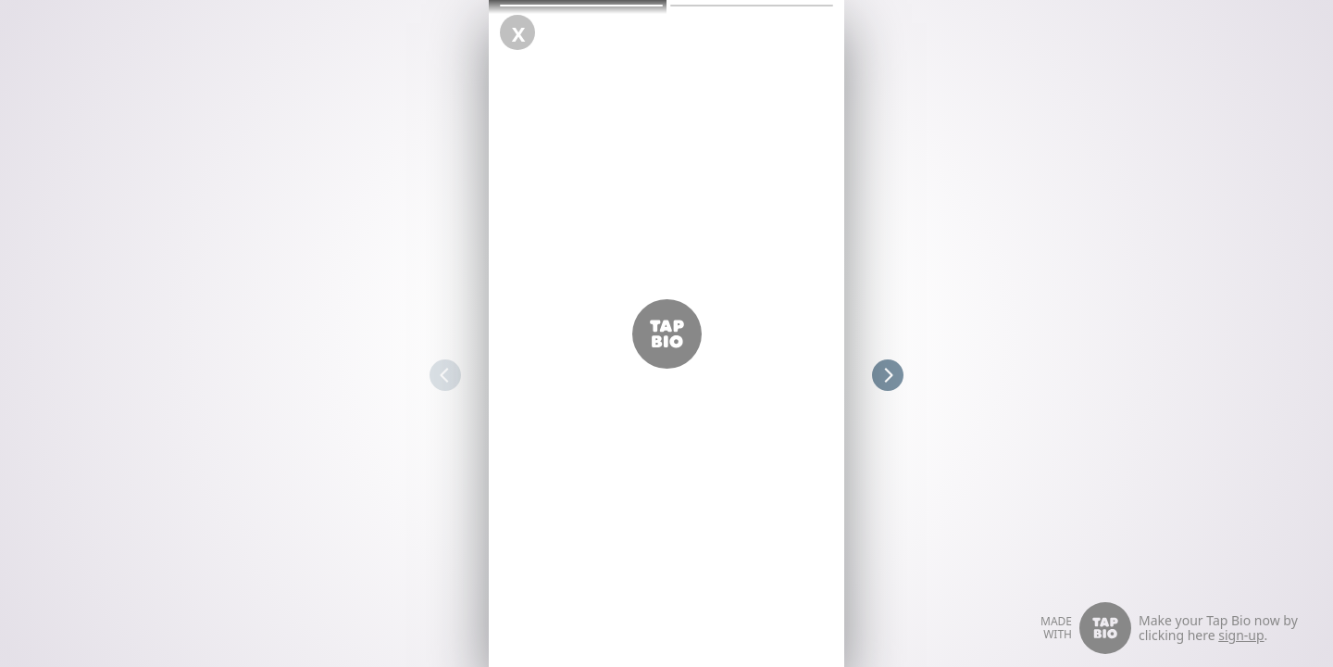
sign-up (1241, 635)
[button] (581, 5)
